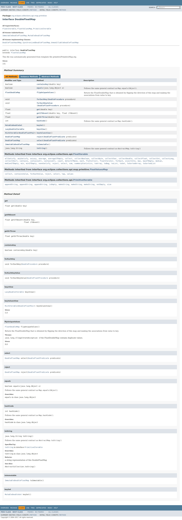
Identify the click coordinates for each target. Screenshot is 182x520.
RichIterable (11, 133)
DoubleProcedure (56, 99)
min (22, 163)
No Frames (39, 7)
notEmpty (100, 184)
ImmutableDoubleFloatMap (14, 36)
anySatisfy (23, 159)
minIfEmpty (31, 163)
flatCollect (92, 161)
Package (13, 3)
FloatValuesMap (24, 29)
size (109, 184)
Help (56, 3)
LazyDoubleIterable (14, 129)
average (42, 159)
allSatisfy (10, 159)
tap (63, 174)
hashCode (41, 121)
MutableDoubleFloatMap (39, 36)
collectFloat (140, 159)
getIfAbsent (42, 113)
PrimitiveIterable (42, 29)
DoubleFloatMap (12, 137)
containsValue (21, 174)
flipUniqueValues (45, 92)
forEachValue (36, 174)
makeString (64, 184)
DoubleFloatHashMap (12, 43)
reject (40, 137)
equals (40, 88)
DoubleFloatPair (27, 133)
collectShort (11, 161)
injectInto (130, 161)
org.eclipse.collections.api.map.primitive (29, 16)
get (38, 109)
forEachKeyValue (44, 103)
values (70, 174)
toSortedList (149, 163)
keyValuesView (43, 133)
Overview (5, 3)
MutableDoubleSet (13, 125)
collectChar (111, 159)
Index (50, 3)
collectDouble (125, 159)
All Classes (53, 7)
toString (41, 148)
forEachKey (42, 99)
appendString (11, 184)
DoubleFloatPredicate (54, 137)
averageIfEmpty (55, 159)
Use (27, 3)
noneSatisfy (44, 163)
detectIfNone (71, 161)
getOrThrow (42, 117)
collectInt (154, 159)
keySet (40, 125)
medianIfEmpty (12, 163)
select (40, 140)
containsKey (42, 84)
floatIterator (107, 161)
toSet (122, 163)
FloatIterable (9, 29)
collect (68, 159)
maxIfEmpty (148, 161)
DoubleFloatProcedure (48, 106)
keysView (41, 129)
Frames (31, 7)
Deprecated (41, 3)
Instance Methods (29, 77)
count (60, 161)
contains (24, 161)
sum (70, 163)
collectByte (97, 159)
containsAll (36, 161)
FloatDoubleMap (12, 92)
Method (33, 10)
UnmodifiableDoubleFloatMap (64, 43)
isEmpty (52, 184)
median (159, 161)
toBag (106, 163)
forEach (119, 161)
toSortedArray (134, 163)
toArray (98, 163)
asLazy (33, 159)
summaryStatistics (83, 163)
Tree (33, 3)
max (139, 161)
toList (114, 163)
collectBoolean (81, 159)
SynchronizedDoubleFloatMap (36, 43)
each (82, 161)
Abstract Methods (50, 77)
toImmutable (42, 144)
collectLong (168, 159)
